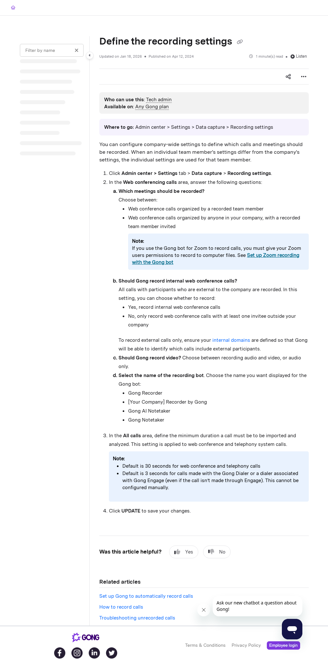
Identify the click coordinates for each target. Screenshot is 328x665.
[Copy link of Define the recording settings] (239, 42)
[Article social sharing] (288, 76)
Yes (183, 552)
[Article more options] (304, 76)
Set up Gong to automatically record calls (146, 596)
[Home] (13, 8)
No (217, 552)
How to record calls (121, 607)
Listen (299, 56)
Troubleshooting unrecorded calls (137, 618)
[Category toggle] (90, 55)
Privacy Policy (246, 645)
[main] (204, 331)
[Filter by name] (52, 50)
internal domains (231, 340)
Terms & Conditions (205, 645)
